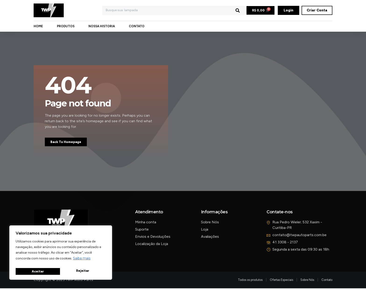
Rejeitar (38, 271)
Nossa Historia (101, 26)
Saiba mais (81, 261)
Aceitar (84, 271)
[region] (60, 254)
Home (38, 26)
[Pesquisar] (238, 10)
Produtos (65, 26)
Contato (136, 26)
